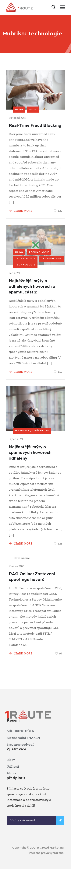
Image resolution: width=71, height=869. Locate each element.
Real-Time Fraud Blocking (35, 126)
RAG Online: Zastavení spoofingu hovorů (32, 577)
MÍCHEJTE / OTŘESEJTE (32, 431)
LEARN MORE (20, 210)
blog (19, 109)
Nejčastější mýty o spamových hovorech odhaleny (30, 453)
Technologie (39, 252)
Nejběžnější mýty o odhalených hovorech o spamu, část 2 (32, 286)
